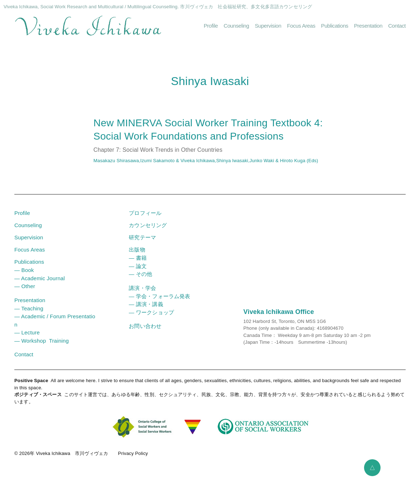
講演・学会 (142, 288)
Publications (334, 26)
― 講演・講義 (146, 304)
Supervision (268, 26)
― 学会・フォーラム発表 (159, 296)
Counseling (236, 26)
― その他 (140, 274)
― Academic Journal (39, 278)
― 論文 (138, 266)
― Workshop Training (41, 341)
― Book (24, 270)
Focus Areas (301, 26)
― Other (24, 286)
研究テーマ (142, 237)
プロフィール (145, 213)
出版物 (137, 249)
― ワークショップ (151, 312)
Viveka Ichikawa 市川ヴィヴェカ (72, 453)
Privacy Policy (133, 453)
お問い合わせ (145, 326)
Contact (397, 26)
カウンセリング (148, 225)
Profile (211, 26)
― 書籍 (138, 258)
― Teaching (28, 308)
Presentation (368, 26)
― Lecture (27, 332)
